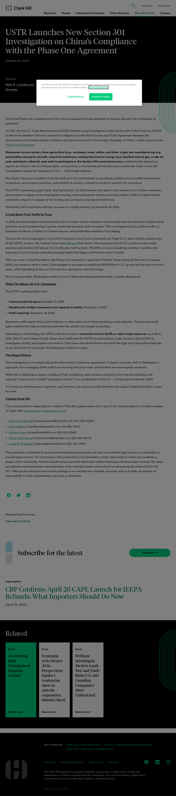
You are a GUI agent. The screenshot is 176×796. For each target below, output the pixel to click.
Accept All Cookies (101, 96)
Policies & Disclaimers (98, 87)
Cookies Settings (76, 96)
